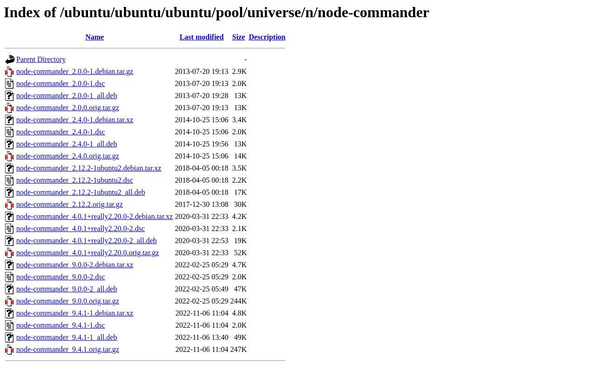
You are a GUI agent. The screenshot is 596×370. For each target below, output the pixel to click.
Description (267, 37)
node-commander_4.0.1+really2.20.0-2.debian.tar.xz (94, 216)
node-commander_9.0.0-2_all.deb (66, 289)
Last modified (202, 37)
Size (238, 37)
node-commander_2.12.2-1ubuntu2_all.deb (80, 192)
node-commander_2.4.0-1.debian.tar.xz (74, 120)
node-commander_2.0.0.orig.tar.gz (67, 108)
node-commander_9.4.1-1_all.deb (66, 337)
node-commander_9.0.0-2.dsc (60, 277)
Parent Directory (41, 59)
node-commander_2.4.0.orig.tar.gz (67, 156)
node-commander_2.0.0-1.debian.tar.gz (74, 71)
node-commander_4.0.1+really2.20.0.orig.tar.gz (87, 253)
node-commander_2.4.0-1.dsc (60, 132)
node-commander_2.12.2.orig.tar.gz (69, 204)
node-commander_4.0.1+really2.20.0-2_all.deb (86, 240)
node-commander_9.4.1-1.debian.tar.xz (74, 313)
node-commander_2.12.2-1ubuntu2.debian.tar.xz (88, 168)
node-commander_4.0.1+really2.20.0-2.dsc (80, 228)
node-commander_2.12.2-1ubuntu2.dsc (74, 180)
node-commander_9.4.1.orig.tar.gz (67, 349)
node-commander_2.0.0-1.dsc (60, 83)
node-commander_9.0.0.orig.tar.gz (67, 301)
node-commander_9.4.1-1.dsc (60, 325)
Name (94, 37)
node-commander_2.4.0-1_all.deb (66, 144)
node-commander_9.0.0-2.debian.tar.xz (74, 265)
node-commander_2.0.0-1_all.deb (66, 95)
